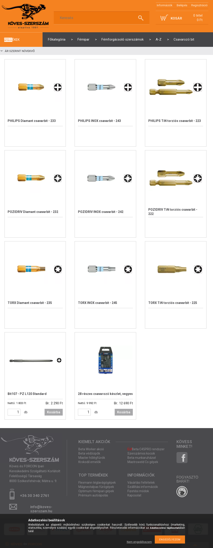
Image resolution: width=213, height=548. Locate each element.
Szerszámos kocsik (141, 453)
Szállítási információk (142, 487)
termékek (11, 39)
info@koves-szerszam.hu (41, 508)
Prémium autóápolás (93, 495)
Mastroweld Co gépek (142, 462)
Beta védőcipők (89, 453)
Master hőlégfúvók (91, 457)
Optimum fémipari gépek (96, 491)
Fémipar (83, 39)
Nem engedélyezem (139, 542)
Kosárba (53, 412)
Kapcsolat (134, 495)
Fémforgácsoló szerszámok (122, 39)
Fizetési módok (138, 491)
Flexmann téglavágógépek (97, 482)
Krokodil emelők (89, 462)
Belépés (182, 5)
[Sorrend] (30, 51)
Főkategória (56, 39)
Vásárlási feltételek (141, 482)
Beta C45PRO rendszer (146, 449)
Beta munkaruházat (141, 457)
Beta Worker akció (91, 449)
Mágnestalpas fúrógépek (96, 487)
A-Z (158, 39)
